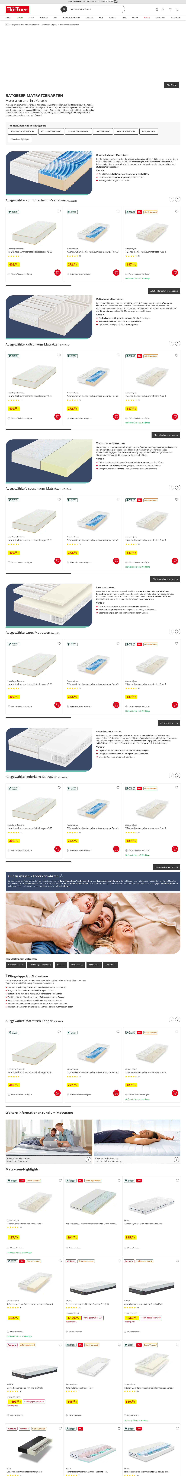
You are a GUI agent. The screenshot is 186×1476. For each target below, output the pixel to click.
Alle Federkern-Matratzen (166, 1091)
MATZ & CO (94, 1189)
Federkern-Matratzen (126, 131)
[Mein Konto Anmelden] (163, 9)
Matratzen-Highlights (20, 139)
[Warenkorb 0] (176, 9)
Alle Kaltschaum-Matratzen (166, 491)
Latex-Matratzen (103, 131)
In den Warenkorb (57, 272)
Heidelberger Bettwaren (40, 1189)
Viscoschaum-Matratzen (78, 131)
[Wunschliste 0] (170, 9)
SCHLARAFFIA (77, 1189)
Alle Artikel (172, 85)
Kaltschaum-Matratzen (51, 131)
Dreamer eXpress (15, 1189)
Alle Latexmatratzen (169, 891)
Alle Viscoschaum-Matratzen (165, 691)
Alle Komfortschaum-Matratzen (164, 291)
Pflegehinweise (148, 131)
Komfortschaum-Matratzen (22, 131)
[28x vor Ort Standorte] (157, 9)
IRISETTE (61, 1189)
